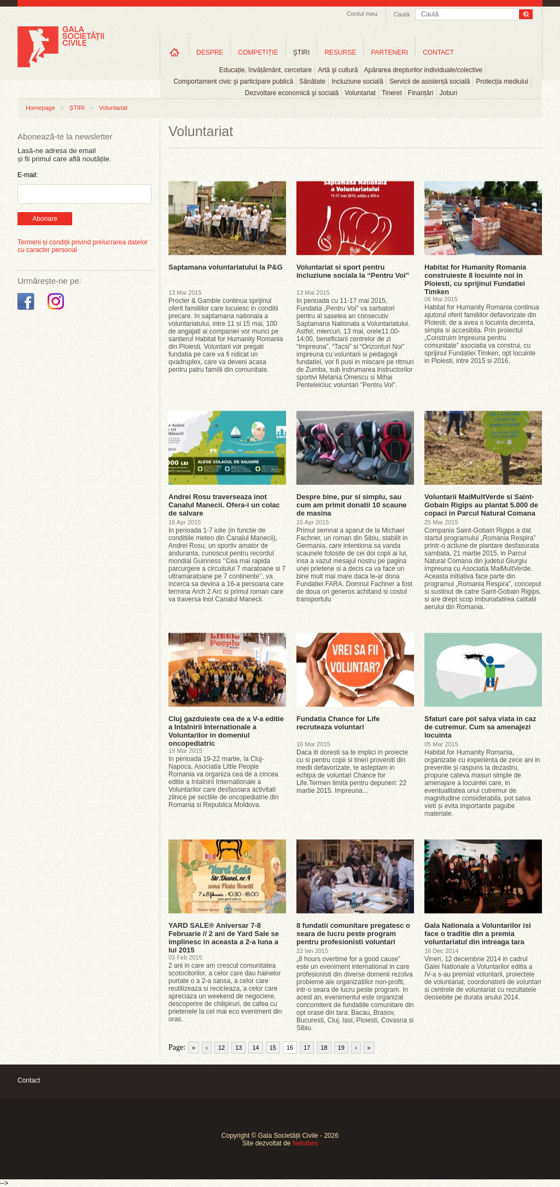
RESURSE (340, 52)
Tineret (392, 93)
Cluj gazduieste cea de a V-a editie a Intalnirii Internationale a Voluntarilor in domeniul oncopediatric (226, 731)
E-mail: (28, 175)
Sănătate (312, 81)
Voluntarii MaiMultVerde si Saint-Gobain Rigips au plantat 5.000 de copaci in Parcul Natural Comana (481, 505)
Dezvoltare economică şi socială (292, 93)
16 (290, 1047)
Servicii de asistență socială (429, 81)
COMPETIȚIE (258, 52)
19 (341, 1047)
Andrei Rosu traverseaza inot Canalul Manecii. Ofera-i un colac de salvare (224, 505)
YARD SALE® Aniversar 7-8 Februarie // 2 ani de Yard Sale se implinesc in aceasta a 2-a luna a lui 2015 (223, 937)
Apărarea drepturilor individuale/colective (423, 70)
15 (273, 1047)
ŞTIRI (301, 52)
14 (255, 1047)
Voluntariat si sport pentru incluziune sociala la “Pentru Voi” (352, 271)
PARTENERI (389, 52)
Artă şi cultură (338, 70)
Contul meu (362, 13)
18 (323, 1047)
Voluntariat (360, 93)
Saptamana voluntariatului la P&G (225, 267)
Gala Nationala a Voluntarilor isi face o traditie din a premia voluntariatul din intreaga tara (477, 933)
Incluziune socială (357, 81)
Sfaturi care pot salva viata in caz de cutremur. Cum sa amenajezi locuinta (480, 727)
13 (238, 1047)
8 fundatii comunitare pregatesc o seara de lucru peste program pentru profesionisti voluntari (353, 933)
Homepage (40, 107)
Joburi (449, 93)
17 (307, 1047)
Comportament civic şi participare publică (233, 81)
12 (221, 1047)
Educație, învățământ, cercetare (265, 70)
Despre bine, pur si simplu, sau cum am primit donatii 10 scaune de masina (351, 505)
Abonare (44, 219)
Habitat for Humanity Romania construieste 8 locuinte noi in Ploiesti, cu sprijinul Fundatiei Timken (475, 279)
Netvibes (305, 1143)
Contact (29, 1080)
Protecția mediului (502, 81)
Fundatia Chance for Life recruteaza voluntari (338, 723)
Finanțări (421, 93)
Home (174, 52)
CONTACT (438, 52)
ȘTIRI (77, 107)
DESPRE (209, 52)
